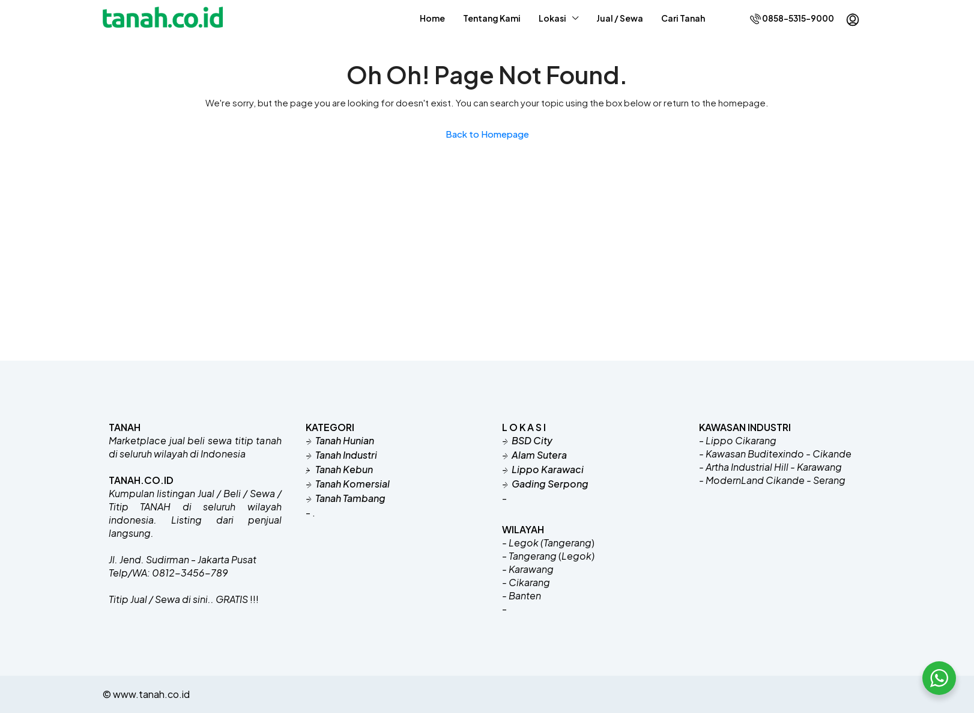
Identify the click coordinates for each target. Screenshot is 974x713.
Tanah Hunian (344, 440)
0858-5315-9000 (792, 18)
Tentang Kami (492, 18)
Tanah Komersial (352, 483)
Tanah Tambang (350, 498)
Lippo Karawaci (548, 469)
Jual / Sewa (619, 18)
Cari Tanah (683, 18)
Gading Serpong (550, 483)
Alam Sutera (539, 454)
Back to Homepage (487, 133)
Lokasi (552, 18)
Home (432, 18)
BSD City (532, 440)
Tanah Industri (346, 454)
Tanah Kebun (343, 469)
